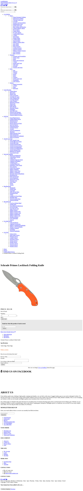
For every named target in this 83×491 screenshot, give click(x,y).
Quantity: (3, 313)
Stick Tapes (13, 182)
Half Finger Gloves (15, 235)
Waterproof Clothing (18, 18)
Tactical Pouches (14, 200)
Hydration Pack (14, 193)
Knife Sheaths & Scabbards (17, 136)
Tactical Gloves (14, 245)
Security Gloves (14, 243)
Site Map (6, 456)
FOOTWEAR (7, 418)
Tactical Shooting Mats (15, 113)
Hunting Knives (14, 120)
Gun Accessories (14, 95)
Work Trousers (16, 46)
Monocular (12, 104)
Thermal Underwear (18, 20)
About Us (6, 441)
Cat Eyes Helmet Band (15, 203)
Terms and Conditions (9, 435)
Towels (12, 185)
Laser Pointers (13, 101)
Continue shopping (5, 489)
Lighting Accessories (15, 224)
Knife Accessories (14, 137)
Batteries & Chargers (15, 151)
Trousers (15, 77)
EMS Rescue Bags (14, 192)
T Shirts (15, 35)
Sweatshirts (16, 80)
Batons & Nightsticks (15, 155)
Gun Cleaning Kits (14, 98)
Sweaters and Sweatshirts (19, 22)
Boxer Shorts (16, 29)
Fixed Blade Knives (15, 117)
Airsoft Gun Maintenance (16, 148)
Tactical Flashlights (15, 231)
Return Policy (7, 432)
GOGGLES (7, 419)
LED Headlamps (14, 222)
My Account (7, 451)
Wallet (11, 194)
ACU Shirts (16, 43)
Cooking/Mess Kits (15, 164)
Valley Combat (4, 4)
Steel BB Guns (13, 111)
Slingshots (12, 109)
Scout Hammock (14, 178)
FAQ (5, 445)
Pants (14, 87)
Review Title (4, 356)
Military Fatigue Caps (15, 213)
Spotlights (12, 229)
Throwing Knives (14, 126)
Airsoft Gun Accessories (16, 145)
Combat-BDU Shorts (18, 34)
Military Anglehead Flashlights (17, 225)
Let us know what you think (8, 362)
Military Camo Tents (15, 171)
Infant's (12, 83)
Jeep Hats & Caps (14, 208)
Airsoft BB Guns (14, 143)
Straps (11, 183)
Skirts (14, 59)
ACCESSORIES (8, 423)
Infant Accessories (17, 84)
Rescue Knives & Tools (16, 123)
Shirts (14, 76)
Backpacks (12, 187)
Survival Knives (14, 124)
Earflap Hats (13, 204)
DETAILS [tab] (6, 336)
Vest (14, 70)
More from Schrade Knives (8, 332)
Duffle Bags (13, 189)
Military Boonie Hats (15, 211)
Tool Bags (12, 190)
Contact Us (10, 2)
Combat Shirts (16, 39)
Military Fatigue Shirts (18, 42)
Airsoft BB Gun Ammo (16, 141)
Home (2, 2)
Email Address (4, 363)
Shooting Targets (14, 108)
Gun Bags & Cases (14, 97)
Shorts (14, 74)
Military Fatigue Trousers (19, 50)
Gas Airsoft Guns (14, 152)
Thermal (15, 71)
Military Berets (13, 210)
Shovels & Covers (14, 179)
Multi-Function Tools (15, 133)
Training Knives (14, 127)
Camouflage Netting (15, 157)
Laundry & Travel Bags (16, 196)
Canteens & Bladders (15, 161)
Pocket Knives (13, 122)
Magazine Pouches (14, 102)
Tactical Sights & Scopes (16, 115)
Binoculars (12, 92)
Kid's (11, 69)
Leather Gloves (14, 238)
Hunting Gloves (14, 236)
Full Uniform (16, 81)
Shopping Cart (7, 431)
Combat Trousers (17, 48)
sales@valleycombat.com (11, 473)
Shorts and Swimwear (18, 60)
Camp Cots (13, 158)
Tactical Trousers (17, 49)
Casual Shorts (16, 31)
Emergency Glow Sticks (16, 165)
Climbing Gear (13, 162)
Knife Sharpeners (14, 134)
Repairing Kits (13, 175)
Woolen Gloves (14, 246)
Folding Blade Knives (15, 119)
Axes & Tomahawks (15, 130)
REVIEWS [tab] (6, 337)
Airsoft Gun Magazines (16, 147)
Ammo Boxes (13, 91)
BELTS (5, 421)
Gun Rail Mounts (14, 99)
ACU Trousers (16, 52)
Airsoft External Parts (15, 144)
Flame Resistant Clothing (19, 17)
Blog (5, 463)
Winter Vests (16, 57)
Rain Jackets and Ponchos (19, 27)
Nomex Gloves (13, 241)
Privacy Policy (7, 444)
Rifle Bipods (13, 106)
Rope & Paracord (14, 176)
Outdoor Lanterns (14, 228)
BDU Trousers (16, 53)
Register (6, 1)
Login (2, 1)
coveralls (15, 21)
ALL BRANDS (7, 425)
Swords (12, 129)
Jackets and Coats (17, 25)
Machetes (12, 131)
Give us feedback (42, 368)
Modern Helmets (14, 217)
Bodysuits (15, 88)
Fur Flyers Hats (14, 207)
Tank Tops (15, 64)
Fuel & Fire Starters (15, 168)
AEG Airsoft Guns (14, 140)
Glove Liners (13, 234)
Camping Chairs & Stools (16, 159)
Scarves (12, 220)
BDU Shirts (16, 45)
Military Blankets (14, 169)
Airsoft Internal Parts (15, 150)
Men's (11, 15)
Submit (4, 328)
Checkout (12, 489)
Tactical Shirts (16, 41)
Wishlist (6, 2)
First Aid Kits (13, 166)
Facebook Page (7, 462)
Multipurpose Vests (18, 24)
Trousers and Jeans (17, 67)
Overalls (15, 66)
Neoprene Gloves (14, 239)
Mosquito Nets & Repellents (17, 173)
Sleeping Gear (13, 180)
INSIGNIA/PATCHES (9, 422)
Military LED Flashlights (16, 227)
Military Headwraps (15, 214)
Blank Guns (13, 94)
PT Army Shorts (17, 32)
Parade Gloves (13, 242)
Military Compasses (15, 172)
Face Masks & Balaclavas (16, 206)
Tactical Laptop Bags (15, 199)
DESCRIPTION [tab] (8, 334)
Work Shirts (16, 36)
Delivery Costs (7, 434)
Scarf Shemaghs (14, 218)
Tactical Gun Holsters (15, 112)
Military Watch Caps (15, 215)
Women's (12, 55)
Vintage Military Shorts (19, 28)
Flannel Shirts (16, 38)
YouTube (6, 465)
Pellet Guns (13, 105)
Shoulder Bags (13, 197)
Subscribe (3, 415)
